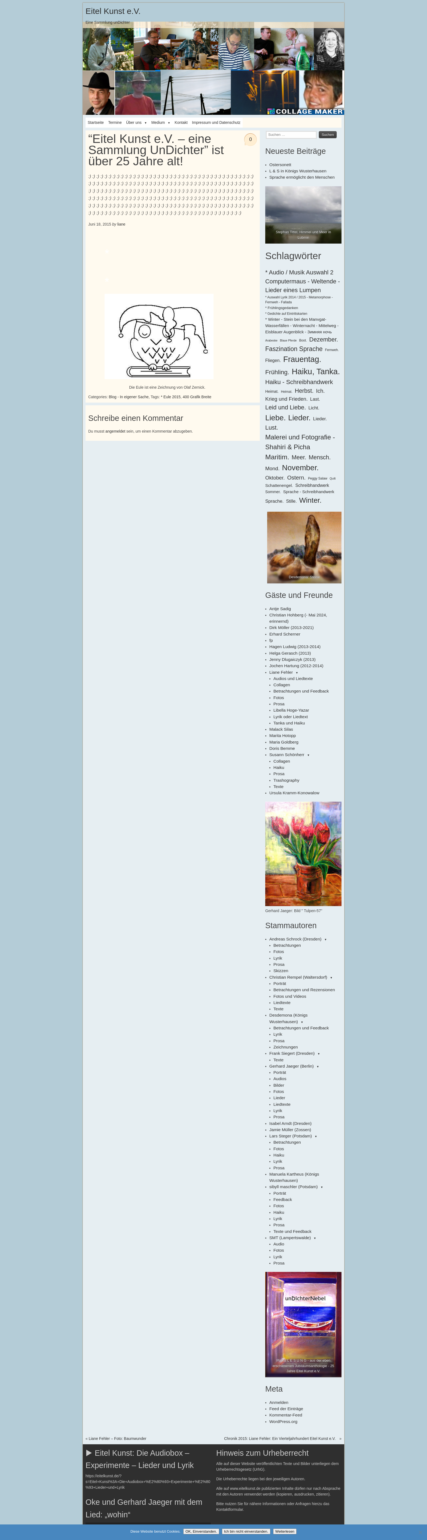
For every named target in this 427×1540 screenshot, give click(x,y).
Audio (278, 1175)
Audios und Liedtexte (291, 663)
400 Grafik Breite (197, 397)
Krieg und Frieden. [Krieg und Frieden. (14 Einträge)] (286, 397)
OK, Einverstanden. (201, 1531)
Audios (279, 1032)
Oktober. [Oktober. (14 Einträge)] (275, 476)
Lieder (278, 1049)
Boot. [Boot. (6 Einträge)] (303, 338)
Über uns (134, 122)
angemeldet (115, 431)
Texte (277, 761)
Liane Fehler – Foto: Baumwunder (118, 1366)
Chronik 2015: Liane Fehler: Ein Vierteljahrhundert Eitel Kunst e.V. (279, 1366)
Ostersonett (279, 164)
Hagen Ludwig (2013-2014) (292, 635)
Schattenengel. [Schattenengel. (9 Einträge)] (279, 483)
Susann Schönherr (285, 732)
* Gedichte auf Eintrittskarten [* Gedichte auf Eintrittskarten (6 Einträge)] (286, 312)
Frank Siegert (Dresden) (289, 1009)
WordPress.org (282, 1349)
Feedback (281, 1135)
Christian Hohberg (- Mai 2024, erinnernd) (304, 612)
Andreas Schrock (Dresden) (292, 912)
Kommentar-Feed (284, 1343)
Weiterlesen (284, 1531)
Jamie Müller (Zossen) (288, 1078)
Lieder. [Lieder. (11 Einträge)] (320, 417)
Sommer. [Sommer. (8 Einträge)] (273, 490)
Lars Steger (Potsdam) (288, 1084)
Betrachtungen (285, 918)
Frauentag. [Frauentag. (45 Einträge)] (302, 357)
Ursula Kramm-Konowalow (292, 767)
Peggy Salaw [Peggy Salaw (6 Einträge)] (317, 476)
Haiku (278, 744)
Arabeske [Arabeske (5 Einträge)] (271, 338)
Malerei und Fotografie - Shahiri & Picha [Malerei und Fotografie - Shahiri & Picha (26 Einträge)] (300, 440)
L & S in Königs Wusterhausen (295, 170)
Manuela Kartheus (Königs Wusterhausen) (305, 1118)
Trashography (285, 755)
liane (121, 224)
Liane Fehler (280, 658)
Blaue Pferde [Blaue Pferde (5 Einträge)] (288, 338)
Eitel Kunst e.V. (113, 11)
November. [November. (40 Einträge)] (300, 466)
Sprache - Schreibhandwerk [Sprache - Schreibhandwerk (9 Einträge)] (308, 489)
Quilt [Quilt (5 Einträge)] (333, 476)
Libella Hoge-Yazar (289, 692)
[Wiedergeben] (92, 1455)
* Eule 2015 (171, 397)
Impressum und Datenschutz (216, 122)
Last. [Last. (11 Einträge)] (315, 397)
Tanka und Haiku (287, 704)
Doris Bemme (280, 726)
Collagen (280, 669)
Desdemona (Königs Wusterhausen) (300, 981)
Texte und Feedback (290, 1164)
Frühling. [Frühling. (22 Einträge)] (277, 370)
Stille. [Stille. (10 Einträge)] (291, 499)
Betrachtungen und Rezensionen (301, 958)
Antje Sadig (279, 606)
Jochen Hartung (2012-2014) (293, 652)
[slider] (141, 1455)
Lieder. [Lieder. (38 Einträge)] (299, 416)
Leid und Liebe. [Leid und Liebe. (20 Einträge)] (285, 405)
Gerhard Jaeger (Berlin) (289, 1021)
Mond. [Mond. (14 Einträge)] (272, 467)
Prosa (278, 686)
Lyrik (277, 929)
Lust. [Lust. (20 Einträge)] (271, 425)
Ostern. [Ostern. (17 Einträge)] (296, 475)
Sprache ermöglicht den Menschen (298, 175)
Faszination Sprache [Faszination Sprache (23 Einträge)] (294, 346)
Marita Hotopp (281, 715)
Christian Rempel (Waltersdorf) (295, 946)
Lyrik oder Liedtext (288, 698)
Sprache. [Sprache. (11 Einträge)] (274, 499)
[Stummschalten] (188, 1455)
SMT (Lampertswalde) (288, 1170)
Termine (115, 122)
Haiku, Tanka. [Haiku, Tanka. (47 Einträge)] (316, 369)
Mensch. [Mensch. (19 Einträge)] (320, 455)
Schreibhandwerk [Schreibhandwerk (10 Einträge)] (312, 483)
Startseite (96, 122)
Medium (158, 122)
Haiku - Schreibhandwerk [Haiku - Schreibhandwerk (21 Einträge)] (299, 380)
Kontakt (181, 122)
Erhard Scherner (283, 623)
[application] (148, 1454)
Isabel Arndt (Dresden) (288, 1072)
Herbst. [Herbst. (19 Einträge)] (304, 389)
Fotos (278, 681)
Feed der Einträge (284, 1337)
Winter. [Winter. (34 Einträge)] (310, 498)
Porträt (279, 952)
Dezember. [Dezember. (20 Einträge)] (323, 337)
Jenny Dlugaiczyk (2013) (290, 646)
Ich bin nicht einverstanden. (246, 1531)
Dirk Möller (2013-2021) (289, 618)
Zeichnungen (284, 1004)
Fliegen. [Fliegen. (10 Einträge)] (273, 358)
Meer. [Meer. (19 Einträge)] (299, 455)
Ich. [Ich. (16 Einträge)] (320, 389)
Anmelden (277, 1331)
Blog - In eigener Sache (128, 397)
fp (271, 629)
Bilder (278, 1038)
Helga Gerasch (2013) (288, 641)
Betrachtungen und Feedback (298, 675)
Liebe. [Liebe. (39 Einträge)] (275, 416)
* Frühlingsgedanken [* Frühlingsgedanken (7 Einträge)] (281, 306)
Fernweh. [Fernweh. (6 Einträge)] (332, 348)
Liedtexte (281, 969)
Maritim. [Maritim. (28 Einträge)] (277, 455)
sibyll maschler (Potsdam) (291, 1124)
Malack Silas (280, 709)
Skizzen (280, 941)
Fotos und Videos (288, 963)
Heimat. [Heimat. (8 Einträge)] (272, 389)
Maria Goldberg (282, 721)
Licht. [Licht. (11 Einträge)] (313, 406)
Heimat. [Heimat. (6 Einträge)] (286, 390)
